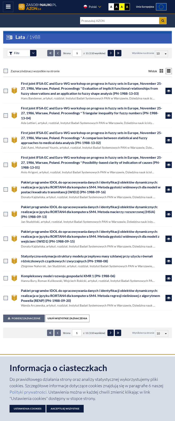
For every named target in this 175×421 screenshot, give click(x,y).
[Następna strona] (111, 53)
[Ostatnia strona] (118, 53)
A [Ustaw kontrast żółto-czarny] (122, 6)
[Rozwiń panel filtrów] (33, 53)
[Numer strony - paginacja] (77, 53)
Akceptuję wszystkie (65, 408)
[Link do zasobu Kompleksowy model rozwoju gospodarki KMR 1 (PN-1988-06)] (168, 278)
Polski (90, 6)
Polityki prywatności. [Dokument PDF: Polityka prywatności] (29, 392)
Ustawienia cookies (27, 408)
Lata (20, 37)
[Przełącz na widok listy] (169, 71)
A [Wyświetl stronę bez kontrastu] (111, 6)
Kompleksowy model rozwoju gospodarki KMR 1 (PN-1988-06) (68, 276)
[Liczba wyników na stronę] (161, 333)
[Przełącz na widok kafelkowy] (161, 71)
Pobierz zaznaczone (23, 318)
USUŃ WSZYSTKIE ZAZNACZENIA (67, 318)
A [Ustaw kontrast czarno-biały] (116, 6)
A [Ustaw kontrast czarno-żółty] (127, 6)
